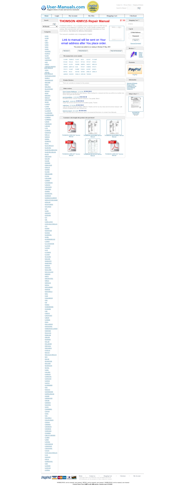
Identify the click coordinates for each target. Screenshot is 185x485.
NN (45, 302)
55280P (77, 69)
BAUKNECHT (48, 80)
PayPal (135, 74)
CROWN (47, 126)
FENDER (47, 163)
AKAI (46, 47)
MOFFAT (47, 289)
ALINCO (47, 53)
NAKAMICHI (48, 298)
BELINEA (47, 87)
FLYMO (47, 171)
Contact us (92, 476)
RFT (46, 357)
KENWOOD (48, 230)
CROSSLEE (48, 124)
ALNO (46, 55)
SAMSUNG (47, 376)
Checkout (133, 16)
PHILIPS (47, 337)
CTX (46, 128)
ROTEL (46, 368)
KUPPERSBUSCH (49, 239)
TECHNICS (47, 418)
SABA (46, 370)
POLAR (46, 341)
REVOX (47, 352)
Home (47, 16)
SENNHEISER (48, 391)
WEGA (46, 459)
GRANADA (48, 187)
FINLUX (47, 167)
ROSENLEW (48, 365)
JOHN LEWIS (48, 222)
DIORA (46, 139)
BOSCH (46, 91)
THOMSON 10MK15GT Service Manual (114, 154)
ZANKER (47, 466)
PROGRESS (48, 348)
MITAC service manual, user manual (93, 482)
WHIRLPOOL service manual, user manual (69, 482)
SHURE (46, 400)
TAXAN (47, 411)
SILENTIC (47, 405)
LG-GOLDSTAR (49, 243)
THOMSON (48, 426)
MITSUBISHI (48, 287)
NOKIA (46, 304)
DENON (47, 137)
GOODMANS (48, 182)
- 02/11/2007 (74, 111)
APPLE (46, 64)
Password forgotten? (136, 43)
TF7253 (83, 62)
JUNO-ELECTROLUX (50, 224)
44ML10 (94, 71)
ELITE (46, 154)
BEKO (46, 84)
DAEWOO (47, 132)
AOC (46, 62)
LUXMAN (47, 252)
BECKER (47, 82)
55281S (83, 69)
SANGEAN (47, 378)
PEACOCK (47, 333)
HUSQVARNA (48, 204)
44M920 (65, 74)
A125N (71, 64)
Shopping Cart (112, 16)
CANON (47, 104)
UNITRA (47, 442)
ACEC (46, 36)
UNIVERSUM (48, 444)
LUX (46, 250)
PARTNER (47, 330)
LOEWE (47, 248)
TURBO (46, 437)
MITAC (46, 285)
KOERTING (48, 235)
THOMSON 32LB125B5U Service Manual (114, 136)
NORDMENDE (48, 307)
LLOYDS (47, 246)
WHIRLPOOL (48, 461)
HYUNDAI (47, 206)
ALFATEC (47, 51)
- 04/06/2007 (73, 101)
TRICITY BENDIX (49, 435)
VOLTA (46, 450)
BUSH (46, 102)
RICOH (46, 359)
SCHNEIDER (48, 385)
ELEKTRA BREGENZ (50, 150)
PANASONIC (48, 326)
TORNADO (47, 431)
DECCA (46, 134)
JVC (45, 226)
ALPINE (47, 58)
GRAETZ (47, 185)
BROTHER (47, 100)
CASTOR (47, 108)
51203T (77, 59)
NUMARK (47, 309)
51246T (71, 69)
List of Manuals (131, 87)
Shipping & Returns (138, 5)
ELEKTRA (47, 148)
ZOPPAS (47, 470)
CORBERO (47, 119)
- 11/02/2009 (75, 97)
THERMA (47, 424)
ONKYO (47, 313)
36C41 (70, 71)
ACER (46, 38)
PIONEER (47, 339)
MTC (46, 293)
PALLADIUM (48, 324)
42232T (88, 59)
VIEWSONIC (48, 448)
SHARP (46, 396)
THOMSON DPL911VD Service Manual (93, 155)
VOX (46, 455)
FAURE (46, 161)
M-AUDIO (47, 256)
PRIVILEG (47, 346)
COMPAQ (47, 117)
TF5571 (65, 69)
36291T (88, 64)
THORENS (47, 429)
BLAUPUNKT (48, 89)
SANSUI (47, 381)
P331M (65, 62)
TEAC (46, 413)
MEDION (47, 274)
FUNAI (46, 176)
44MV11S (71, 67)
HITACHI (47, 202)
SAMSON (47, 374)
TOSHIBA (47, 433)
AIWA (46, 44)
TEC (46, 415)
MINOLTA (47, 283)
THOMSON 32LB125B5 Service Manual (93, 136)
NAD (46, 296)
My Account (73, 16)
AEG (46, 40)
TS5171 (77, 62)
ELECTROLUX (49, 145)
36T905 (83, 71)
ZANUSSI (47, 468)
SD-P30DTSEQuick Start (136, 113)
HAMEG (47, 191)
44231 (82, 59)
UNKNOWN (48, 446)
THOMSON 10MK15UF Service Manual (71, 136)
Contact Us (119, 5)
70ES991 (88, 74)
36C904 (77, 71)
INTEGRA (47, 215)
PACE (46, 322)
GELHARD (47, 178)
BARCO (47, 78)
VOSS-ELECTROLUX (50, 452)
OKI (45, 311)
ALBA (46, 49)
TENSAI (47, 422)
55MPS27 (71, 59)
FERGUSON (48, 165)
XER (46, 463)
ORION (46, 317)
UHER (46, 439)
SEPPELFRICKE (49, 394)
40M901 (65, 67)
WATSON (47, 457)
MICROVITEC (48, 278)
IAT (45, 209)
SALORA (47, 372)
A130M (65, 59)
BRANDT (47, 95)
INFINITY (47, 213)
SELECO (47, 389)
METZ (46, 276)
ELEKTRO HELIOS (50, 152)
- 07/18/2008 (73, 105)
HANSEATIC (48, 193)
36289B (77, 64)
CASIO (46, 106)
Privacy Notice (127, 5)
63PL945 (83, 74)
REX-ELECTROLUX (50, 354)
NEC (46, 300)
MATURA (47, 267)
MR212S (94, 64)
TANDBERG (48, 409)
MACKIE (47, 259)
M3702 (65, 71)
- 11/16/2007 (77, 91)
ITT (45, 217)
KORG (46, 237)
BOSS (46, 93)
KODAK (47, 232)
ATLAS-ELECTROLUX (48, 73)
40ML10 (88, 71)
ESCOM (47, 158)
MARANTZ (48, 261)
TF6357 (65, 64)
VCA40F (94, 59)
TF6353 (94, 62)
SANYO (47, 383)
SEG (46, 387)
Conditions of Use (131, 86)
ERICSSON (47, 156)
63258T (88, 69)
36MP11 (83, 64)
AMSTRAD (47, 60)
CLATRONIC (48, 113)
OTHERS (47, 320)
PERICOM (47, 335)
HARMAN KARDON (50, 198)
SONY (46, 407)
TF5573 (94, 67)
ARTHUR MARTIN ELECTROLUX (50, 67)
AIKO (46, 42)
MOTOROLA (48, 291)
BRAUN (47, 97)
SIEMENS (47, 402)
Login (57, 16)
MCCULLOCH (48, 272)
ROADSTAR (48, 361)
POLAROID (48, 344)
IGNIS (46, 211)
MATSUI (47, 265)
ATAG (46, 70)
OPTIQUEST (48, 315)
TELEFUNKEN (48, 420)
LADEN (46, 241)
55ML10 (77, 74)
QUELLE (47, 350)
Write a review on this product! (141, 54)
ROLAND (47, 363)
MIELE (46, 280)
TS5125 (71, 62)
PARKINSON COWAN (50, 328)
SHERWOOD (48, 398)
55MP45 (88, 67)
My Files (91, 16)
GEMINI (47, 180)
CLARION (47, 110)
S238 (76, 67)
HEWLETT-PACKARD (51, 200)
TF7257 (88, 62)
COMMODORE (49, 115)
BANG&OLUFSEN (50, 76)
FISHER (47, 169)
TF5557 (83, 67)
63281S (94, 69)
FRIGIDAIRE (48, 174)
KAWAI (46, 228)
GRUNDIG (47, 189)
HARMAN (47, 195)
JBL (45, 219)
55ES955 (71, 74)
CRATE (46, 121)
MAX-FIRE (47, 269)
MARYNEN (48, 263)
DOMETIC (47, 141)
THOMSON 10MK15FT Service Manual (71, 154)
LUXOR (47, 254)
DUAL (46, 143)
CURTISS (47, 130)
